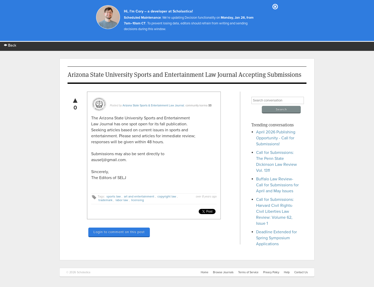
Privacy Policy (271, 272)
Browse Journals (223, 272)
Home (204, 272)
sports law (113, 196)
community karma (196, 105)
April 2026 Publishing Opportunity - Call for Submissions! (275, 138)
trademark (105, 200)
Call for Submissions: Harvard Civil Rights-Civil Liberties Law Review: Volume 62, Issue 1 (275, 211)
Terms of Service (248, 272)
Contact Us (301, 272)
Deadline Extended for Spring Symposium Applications (276, 238)
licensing (137, 200)
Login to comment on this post (119, 232)
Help (287, 272)
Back (10, 45)
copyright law (166, 196)
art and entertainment (139, 196)
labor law (122, 200)
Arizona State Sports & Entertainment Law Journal (153, 105)
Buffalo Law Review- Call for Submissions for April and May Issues (277, 185)
